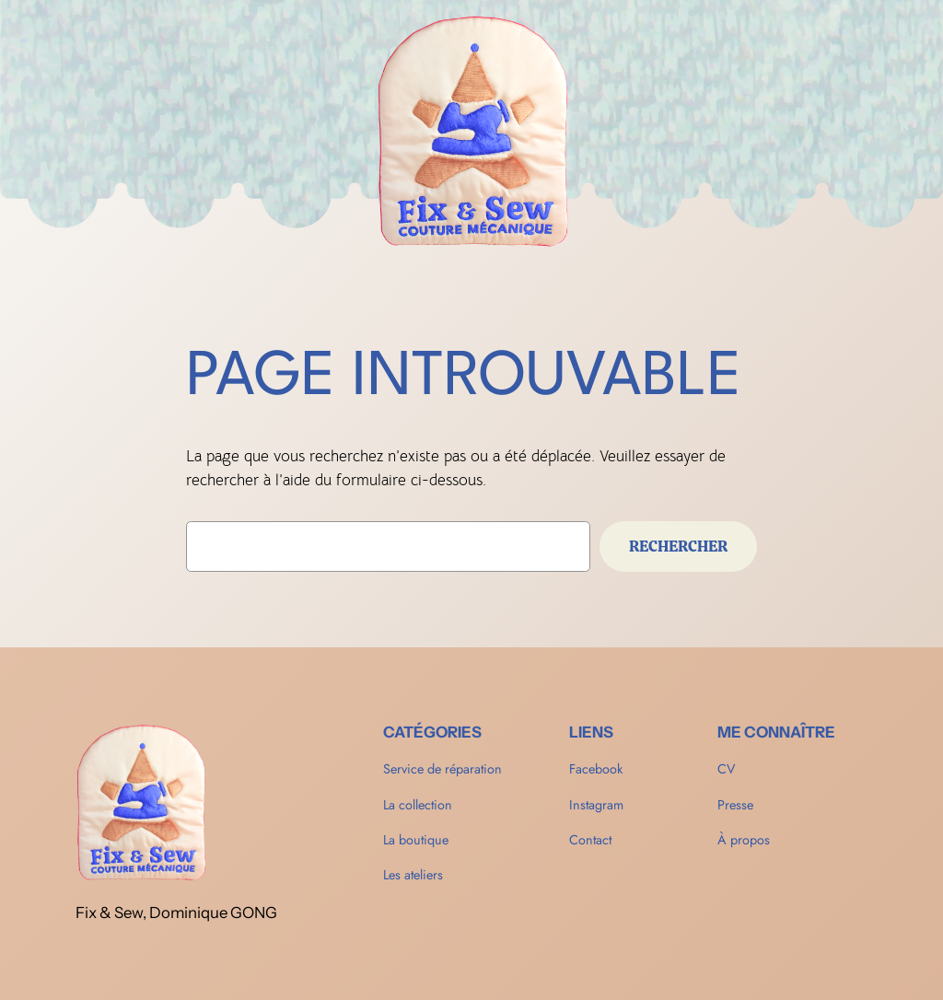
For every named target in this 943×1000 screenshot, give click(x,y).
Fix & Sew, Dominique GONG (176, 912)
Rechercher (678, 546)
